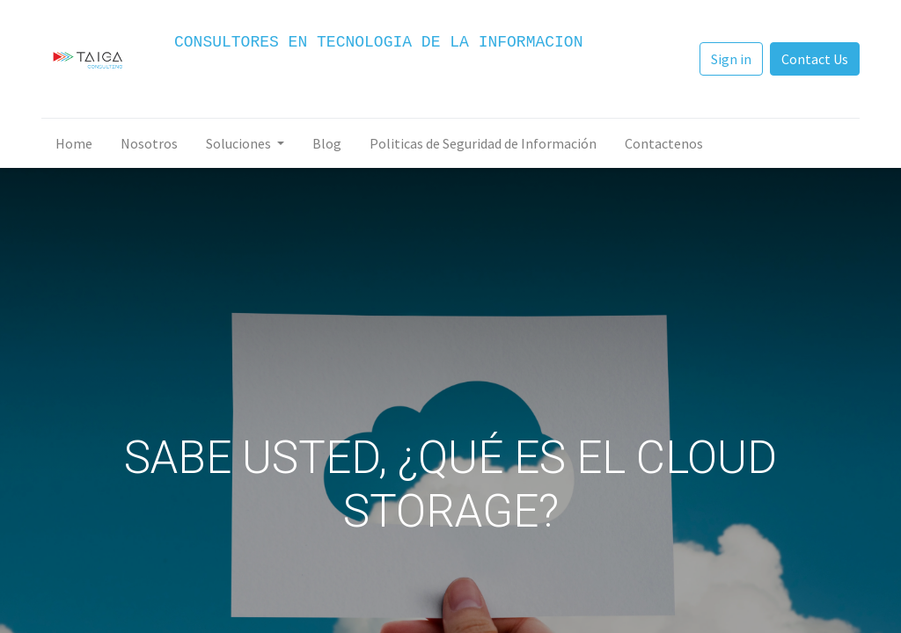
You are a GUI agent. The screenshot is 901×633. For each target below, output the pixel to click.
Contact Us (814, 59)
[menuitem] (73, 143)
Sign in (731, 59)
